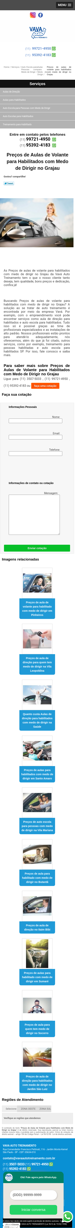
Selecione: (11, 1108)
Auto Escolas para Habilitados (18, 116)
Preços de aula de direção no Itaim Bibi (37, 927)
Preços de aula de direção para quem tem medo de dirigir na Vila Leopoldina (37, 664)
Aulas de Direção (12, 91)
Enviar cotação (37, 548)
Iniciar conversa (33, 1210)
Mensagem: (34, 513)
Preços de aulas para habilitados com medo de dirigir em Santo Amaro (37, 774)
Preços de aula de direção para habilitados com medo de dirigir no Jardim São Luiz (37, 1083)
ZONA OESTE (28, 1108)
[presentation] (33, 469)
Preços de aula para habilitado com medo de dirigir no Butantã (37, 878)
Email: (35, 435)
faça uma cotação (45, 385)
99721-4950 (41, 48)
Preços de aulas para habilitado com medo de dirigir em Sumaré (37, 977)
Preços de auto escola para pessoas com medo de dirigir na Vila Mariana (37, 826)
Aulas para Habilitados (14, 100)
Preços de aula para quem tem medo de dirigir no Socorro (37, 1029)
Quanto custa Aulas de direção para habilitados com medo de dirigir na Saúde (37, 720)
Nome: (35, 419)
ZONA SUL (45, 1108)
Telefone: (35, 452)
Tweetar (9, 183)
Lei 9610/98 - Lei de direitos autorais (56, 1134)
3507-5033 (16, 1164)
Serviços (37, 84)
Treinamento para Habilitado (17, 124)
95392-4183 (41, 55)
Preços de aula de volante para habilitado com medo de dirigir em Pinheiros (37, 608)
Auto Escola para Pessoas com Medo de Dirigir (27, 108)
